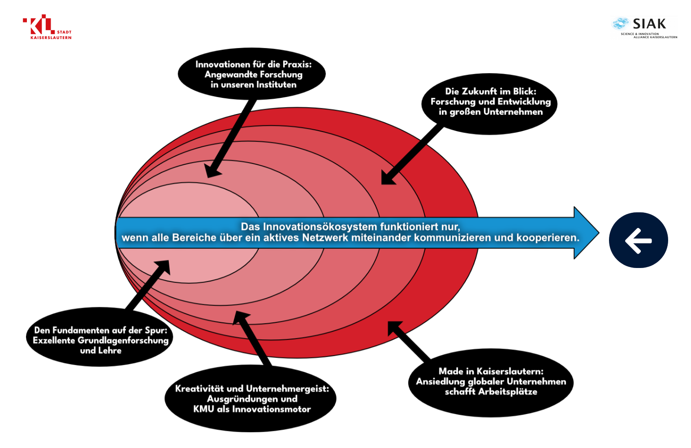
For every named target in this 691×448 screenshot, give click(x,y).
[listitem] (358, 232)
